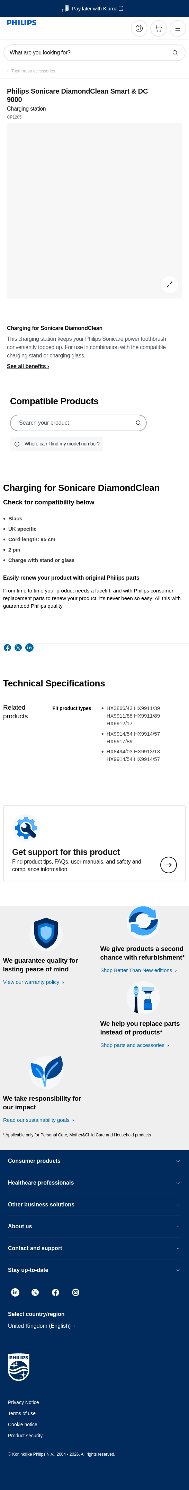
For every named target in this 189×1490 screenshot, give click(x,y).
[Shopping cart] (158, 28)
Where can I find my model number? (62, 444)
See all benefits (26, 366)
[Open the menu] (178, 28)
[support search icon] (138, 423)
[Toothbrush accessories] (29, 71)
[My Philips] (139, 28)
